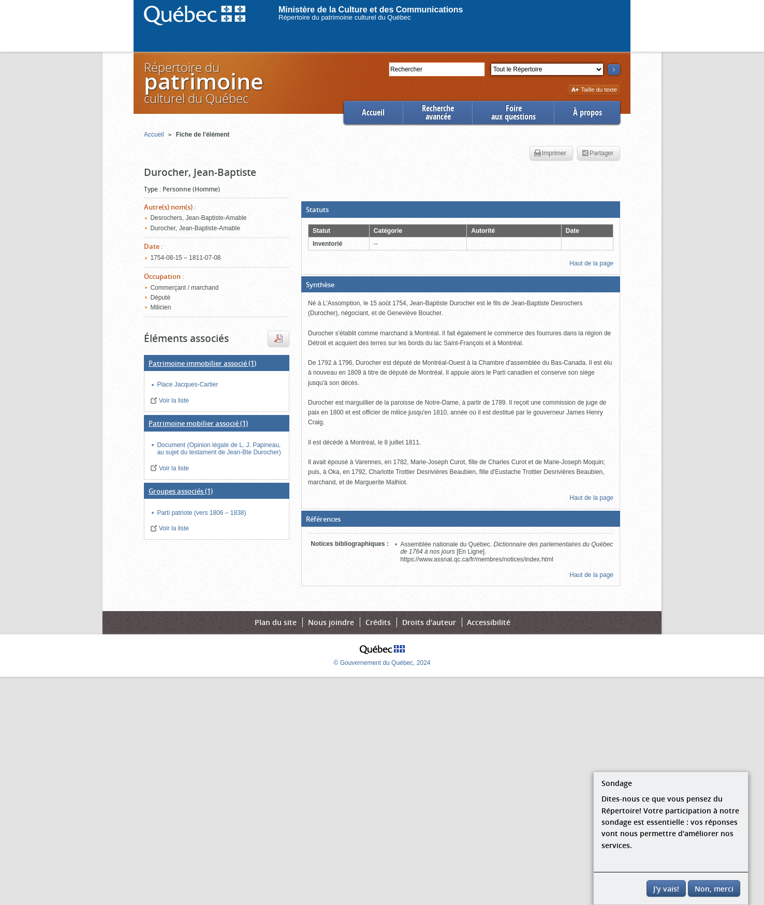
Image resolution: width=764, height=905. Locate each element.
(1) (202, 363)
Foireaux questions (513, 112)
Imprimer (550, 154)
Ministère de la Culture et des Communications (370, 9)
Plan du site (276, 622)
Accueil (373, 112)
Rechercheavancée (438, 112)
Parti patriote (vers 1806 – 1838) (201, 512)
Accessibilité (488, 622)
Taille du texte (594, 90)
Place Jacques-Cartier (187, 384)
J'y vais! (666, 889)
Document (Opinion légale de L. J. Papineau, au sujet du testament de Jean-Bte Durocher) (219, 448)
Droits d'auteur (429, 622)
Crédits (378, 622)
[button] (460, 209)
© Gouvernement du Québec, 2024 (382, 662)
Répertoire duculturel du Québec (203, 82)
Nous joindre (331, 622)
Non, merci (714, 889)
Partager (597, 154)
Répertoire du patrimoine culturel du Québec (344, 17)
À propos (587, 112)
